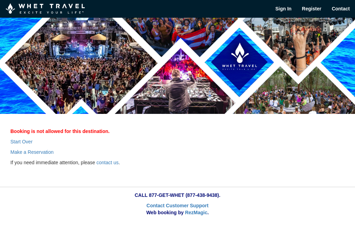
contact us (107, 162)
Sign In (283, 8)
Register (311, 8)
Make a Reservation (32, 152)
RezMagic (196, 212)
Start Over (21, 141)
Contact (341, 8)
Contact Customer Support (178, 205)
